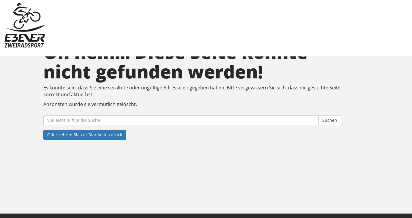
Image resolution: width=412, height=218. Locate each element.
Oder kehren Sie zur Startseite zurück (84, 135)
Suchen (329, 120)
